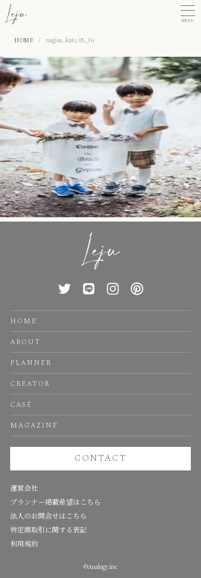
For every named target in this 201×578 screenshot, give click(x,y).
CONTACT (100, 458)
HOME (23, 321)
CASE (21, 404)
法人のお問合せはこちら (48, 516)
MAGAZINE (34, 425)
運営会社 (24, 488)
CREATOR (30, 383)
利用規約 (24, 543)
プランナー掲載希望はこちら (55, 502)
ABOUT (25, 342)
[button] (188, 14)
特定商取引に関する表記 (48, 529)
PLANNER (30, 363)
